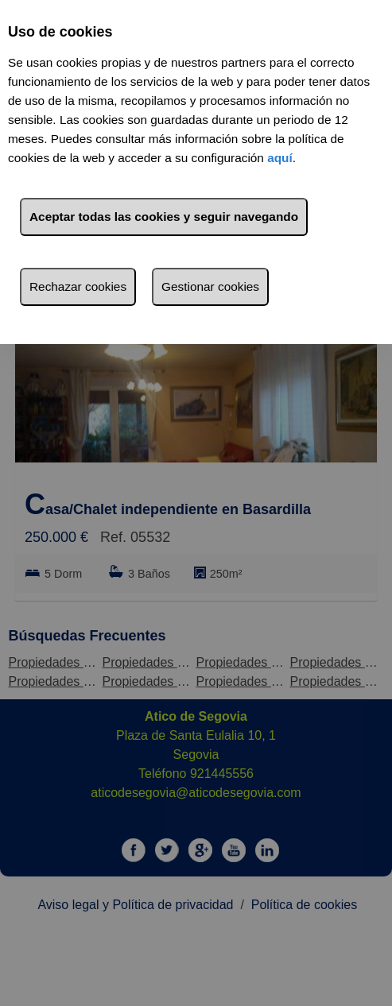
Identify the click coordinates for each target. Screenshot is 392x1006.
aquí (280, 157)
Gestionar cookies (210, 286)
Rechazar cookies (77, 286)
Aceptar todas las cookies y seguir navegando (163, 216)
